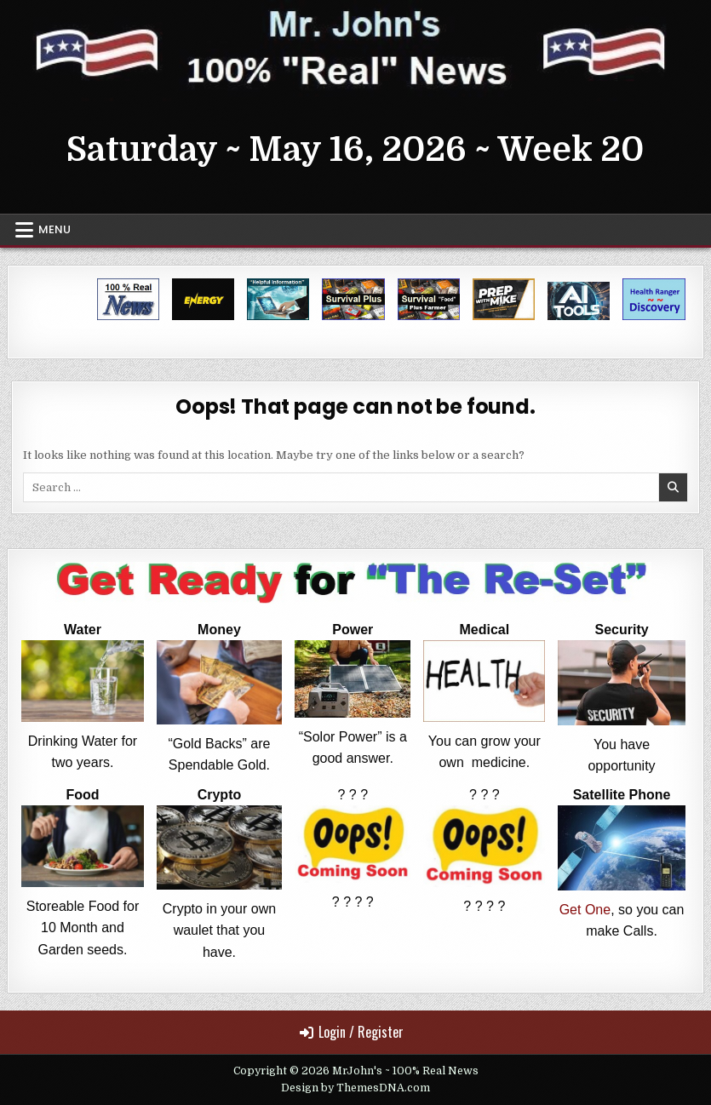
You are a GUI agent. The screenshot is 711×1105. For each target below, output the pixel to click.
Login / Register (352, 1032)
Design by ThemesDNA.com (355, 1088)
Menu (54, 229)
